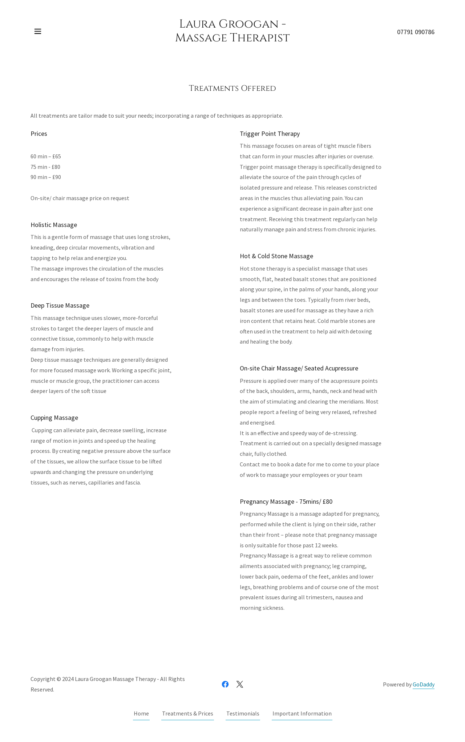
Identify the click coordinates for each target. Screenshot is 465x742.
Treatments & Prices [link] (187, 713)
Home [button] (141, 713)
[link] (233, 39)
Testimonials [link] (242, 713)
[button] (38, 31)
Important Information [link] (302, 713)
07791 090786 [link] (415, 32)
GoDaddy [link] (423, 684)
